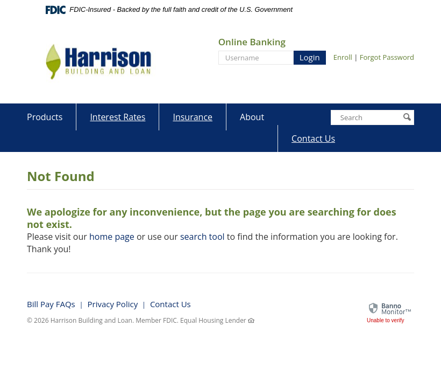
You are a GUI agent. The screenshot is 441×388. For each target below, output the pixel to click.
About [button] (252, 117)
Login (310, 57)
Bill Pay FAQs (51, 304)
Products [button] (44, 117)
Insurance (192, 117)
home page (111, 236)
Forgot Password (387, 57)
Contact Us (313, 138)
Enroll (342, 57)
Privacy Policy (112, 304)
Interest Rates (117, 117)
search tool (202, 236)
